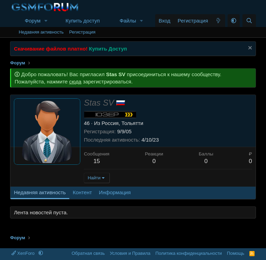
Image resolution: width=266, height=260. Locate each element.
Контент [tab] (82, 192)
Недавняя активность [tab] (40, 192)
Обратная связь (88, 253)
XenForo (23, 253)
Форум (33, 21)
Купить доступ (82, 21)
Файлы (127, 21)
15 (97, 161)
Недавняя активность (41, 32)
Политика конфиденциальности (189, 253)
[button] (46, 20)
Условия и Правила (130, 253)
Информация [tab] (115, 192)
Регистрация (82, 32)
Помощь (235, 253)
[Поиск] (249, 20)
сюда (75, 81)
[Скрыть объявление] (249, 48)
